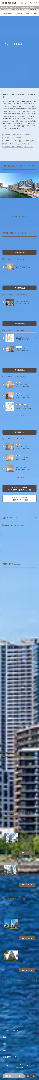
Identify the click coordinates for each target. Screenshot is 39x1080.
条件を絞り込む (20, 252)
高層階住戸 (18, 138)
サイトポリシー (28, 1065)
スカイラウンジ (7, 146)
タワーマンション (8, 138)
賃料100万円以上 (17, 135)
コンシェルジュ (14, 143)
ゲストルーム (28, 146)
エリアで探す (12, 10)
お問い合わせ (19, 1067)
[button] (1, 185)
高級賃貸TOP (4, 10)
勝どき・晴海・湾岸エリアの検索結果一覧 (26, 10)
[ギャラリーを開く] (19, 216)
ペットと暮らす (25, 140)
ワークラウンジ (18, 146)
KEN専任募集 (7, 135)
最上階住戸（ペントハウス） (11, 140)
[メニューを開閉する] (35, 3)
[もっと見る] (20, 415)
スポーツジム (23, 143)
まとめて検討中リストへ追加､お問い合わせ (15, 259)
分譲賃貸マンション (30, 135)
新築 (33, 140)
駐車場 (5, 143)
